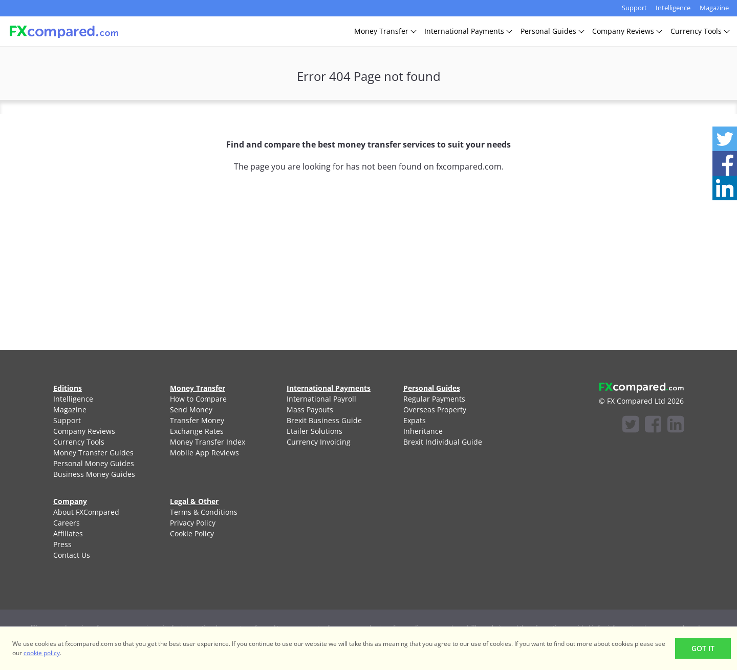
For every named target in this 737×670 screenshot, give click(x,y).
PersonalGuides (552, 31)
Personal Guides (431, 388)
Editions (67, 388)
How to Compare (198, 399)
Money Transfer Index (207, 442)
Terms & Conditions (203, 512)
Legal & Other (194, 501)
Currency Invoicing (319, 442)
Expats (414, 420)
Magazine (714, 7)
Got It (702, 648)
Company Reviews (84, 431)
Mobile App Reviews (204, 452)
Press (62, 544)
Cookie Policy (192, 533)
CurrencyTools (699, 31)
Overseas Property (434, 409)
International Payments (329, 388)
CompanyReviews (626, 31)
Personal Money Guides (93, 463)
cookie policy (42, 652)
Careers (66, 523)
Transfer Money (197, 420)
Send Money (191, 409)
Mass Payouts (310, 409)
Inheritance (423, 431)
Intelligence (673, 7)
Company (70, 501)
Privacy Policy (192, 523)
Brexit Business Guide (324, 420)
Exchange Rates (197, 431)
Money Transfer (197, 388)
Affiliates (68, 533)
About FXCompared (86, 512)
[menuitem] (99, 398)
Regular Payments (434, 399)
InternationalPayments (467, 31)
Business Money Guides (94, 474)
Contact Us (71, 555)
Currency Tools (78, 442)
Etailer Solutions (314, 431)
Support (634, 7)
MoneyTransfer (385, 31)
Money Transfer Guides (93, 452)
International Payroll (321, 399)
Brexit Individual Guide (442, 442)
